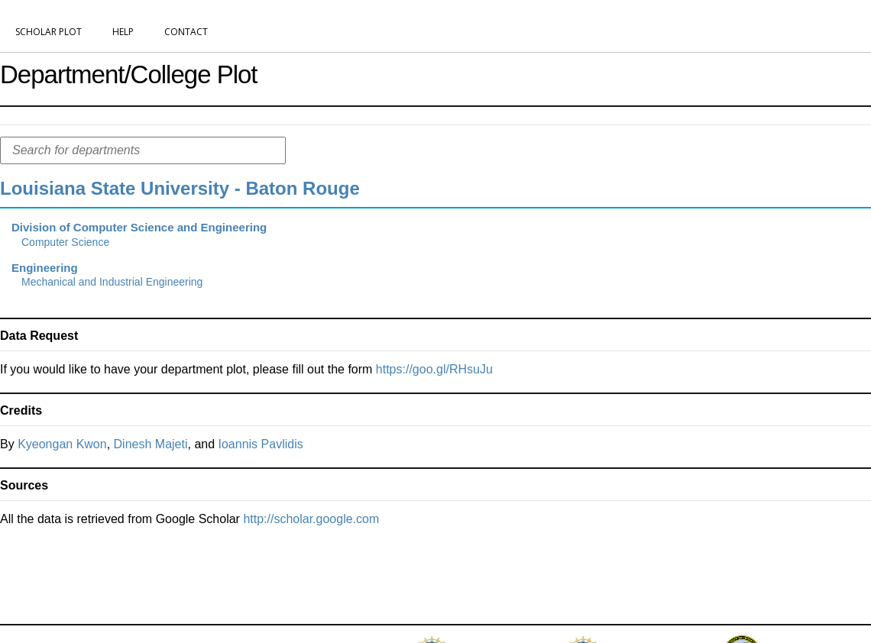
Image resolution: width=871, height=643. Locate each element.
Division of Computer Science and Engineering (139, 227)
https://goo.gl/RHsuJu (434, 369)
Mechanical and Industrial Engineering (111, 282)
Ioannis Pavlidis (261, 444)
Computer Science (65, 242)
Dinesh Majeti (151, 444)
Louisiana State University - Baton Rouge (180, 188)
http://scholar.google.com (311, 518)
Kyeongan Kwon (62, 444)
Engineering (44, 267)
